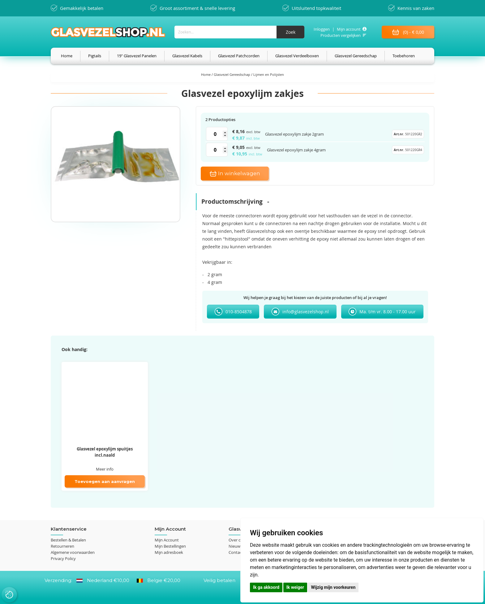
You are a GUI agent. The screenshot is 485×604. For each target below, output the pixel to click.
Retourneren (62, 546)
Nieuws (235, 546)
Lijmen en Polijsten (268, 74)
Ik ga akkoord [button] (266, 587)
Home (206, 74)
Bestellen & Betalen (68, 540)
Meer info (105, 469)
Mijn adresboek (169, 552)
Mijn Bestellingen (170, 546)
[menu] (242, 56)
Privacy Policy (63, 558)
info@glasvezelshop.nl (305, 312)
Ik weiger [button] (295, 587)
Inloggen (322, 29)
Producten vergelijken (340, 35)
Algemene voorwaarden (73, 552)
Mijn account (349, 29)
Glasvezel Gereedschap (232, 74)
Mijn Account (167, 540)
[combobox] (239, 32)
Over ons (237, 540)
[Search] (290, 32)
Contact (236, 552)
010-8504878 (238, 312)
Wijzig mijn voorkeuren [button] (333, 587)
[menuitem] (66, 56)
